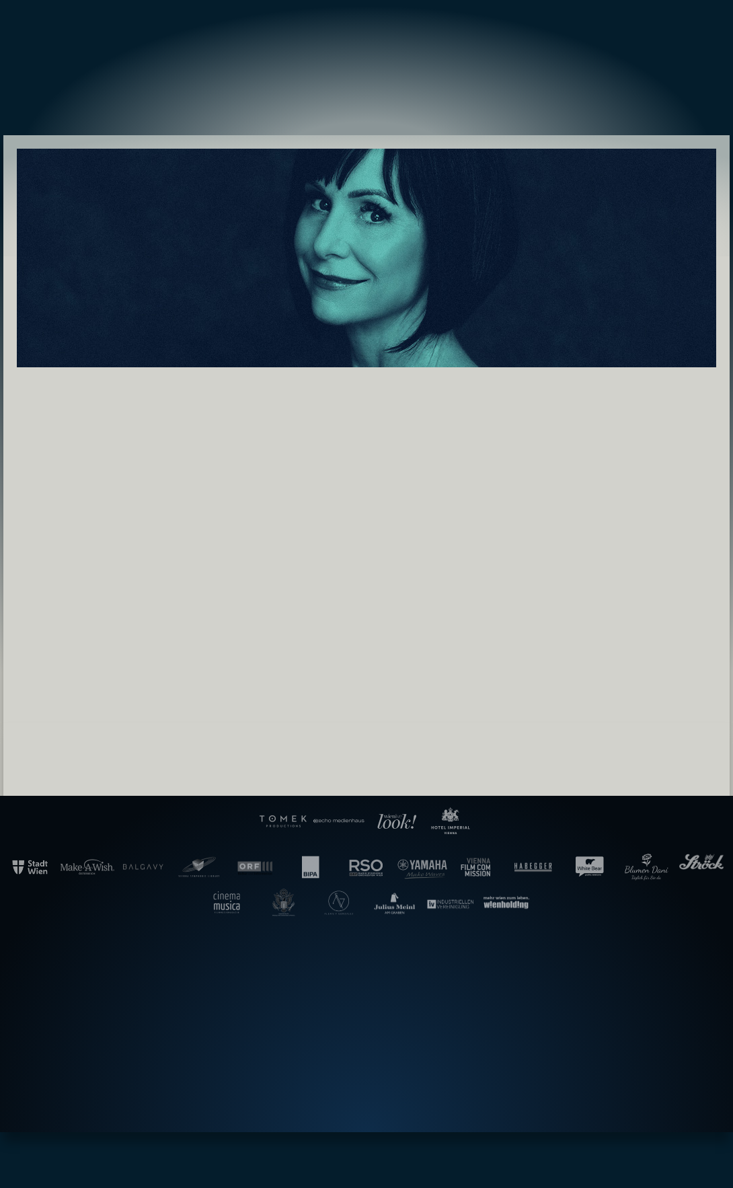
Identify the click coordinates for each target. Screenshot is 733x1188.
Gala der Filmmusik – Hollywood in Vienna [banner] (366, 52)
